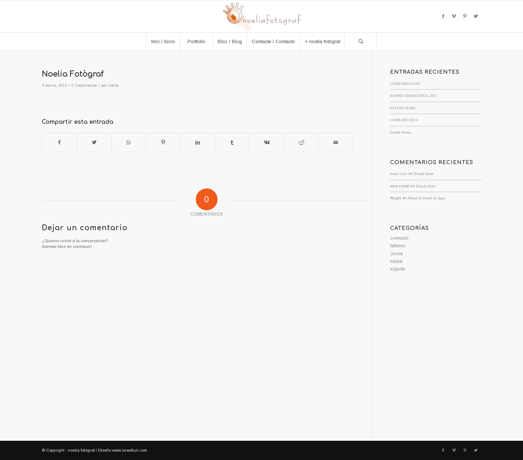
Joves (396, 253)
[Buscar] (360, 42)
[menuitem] (163, 42)
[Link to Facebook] (443, 16)
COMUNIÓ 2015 (404, 120)
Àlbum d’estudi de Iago (426, 198)
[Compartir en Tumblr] (232, 142)
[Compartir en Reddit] (301, 142)
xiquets (397, 269)
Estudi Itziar (424, 173)
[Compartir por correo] (336, 142)
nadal (396, 261)
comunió (399, 238)
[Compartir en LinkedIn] (198, 142)
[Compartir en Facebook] (59, 142)
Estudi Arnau (400, 132)
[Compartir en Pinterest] (163, 142)
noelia (113, 85)
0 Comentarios (84, 85)
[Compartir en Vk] (267, 142)
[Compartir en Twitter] (94, 142)
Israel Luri (399, 173)
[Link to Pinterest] (464, 16)
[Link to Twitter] (475, 16)
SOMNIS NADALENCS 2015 (413, 95)
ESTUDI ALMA (402, 108)
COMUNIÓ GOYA (405, 83)
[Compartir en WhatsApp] (129, 142)
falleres (397, 245)
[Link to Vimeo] (454, 16)
